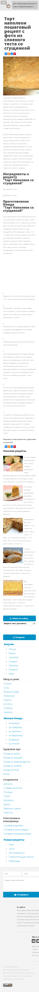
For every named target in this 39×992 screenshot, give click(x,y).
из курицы (14, 723)
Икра (11, 673)
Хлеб (11, 844)
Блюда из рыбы (12, 753)
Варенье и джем (12, 808)
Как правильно (17, 852)
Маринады (14, 860)
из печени (14, 743)
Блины (12, 653)
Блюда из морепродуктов (17, 761)
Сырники (13, 657)
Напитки (8, 712)
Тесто (12, 848)
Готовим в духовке (13, 825)
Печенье (8, 792)
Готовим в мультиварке (16, 829)
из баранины (16, 735)
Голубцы (8, 708)
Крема (7, 804)
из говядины (15, 727)
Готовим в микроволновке (17, 833)
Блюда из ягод (11, 769)
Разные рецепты (14, 839)
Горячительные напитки (22, 856)
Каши (6, 773)
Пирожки (13, 665)
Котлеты (8, 703)
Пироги (7, 699)
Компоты (8, 812)
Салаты (8, 683)
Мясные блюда (13, 718)
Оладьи (13, 661)
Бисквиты (9, 800)
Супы (6, 687)
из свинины (15, 731)
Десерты (8, 783)
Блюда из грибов (12, 765)
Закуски (9, 644)
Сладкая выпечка (13, 787)
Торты (7, 796)
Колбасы (13, 669)
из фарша (14, 739)
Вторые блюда (11, 691)
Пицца (12, 649)
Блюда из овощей (13, 757)
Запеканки (9, 695)
